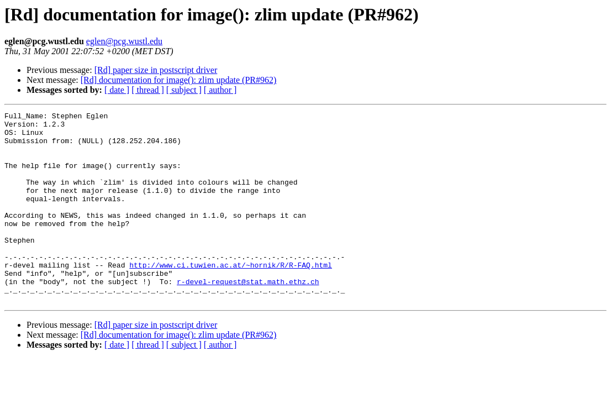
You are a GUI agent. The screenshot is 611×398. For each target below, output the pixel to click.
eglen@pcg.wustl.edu (124, 41)
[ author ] (220, 90)
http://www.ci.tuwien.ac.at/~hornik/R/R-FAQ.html (230, 296)
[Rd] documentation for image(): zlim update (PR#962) (179, 80)
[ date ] (116, 90)
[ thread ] (147, 90)
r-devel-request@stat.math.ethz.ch (248, 316)
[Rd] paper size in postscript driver (156, 70)
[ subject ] (184, 90)
